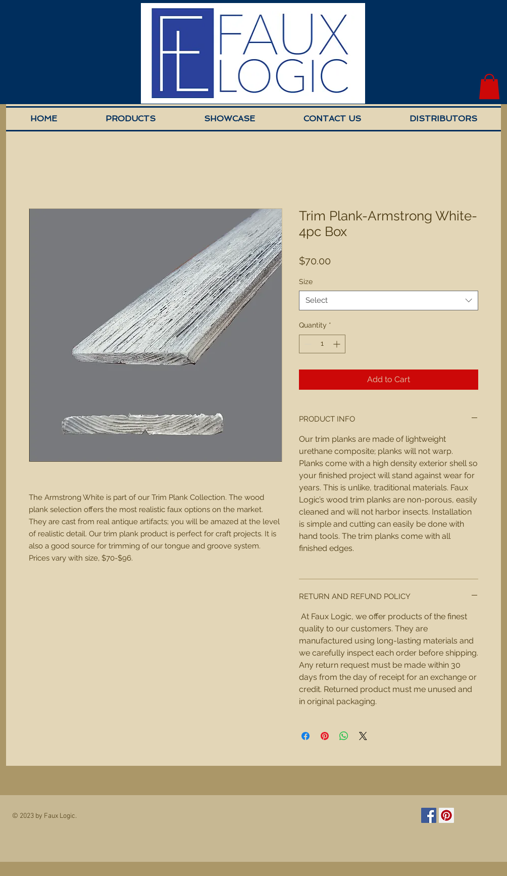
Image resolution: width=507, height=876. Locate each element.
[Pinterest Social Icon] (446, 815)
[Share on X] (363, 736)
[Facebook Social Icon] (428, 815)
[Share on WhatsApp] (344, 736)
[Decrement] (306, 344)
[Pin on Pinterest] (325, 736)
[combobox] (388, 300)
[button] (489, 86)
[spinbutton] (322, 344)
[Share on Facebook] (305, 736)
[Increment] (337, 344)
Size (306, 282)
